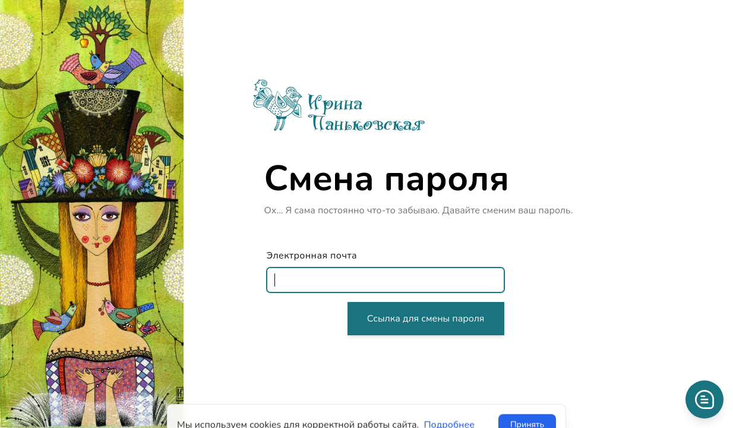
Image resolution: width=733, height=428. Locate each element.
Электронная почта (312, 255)
